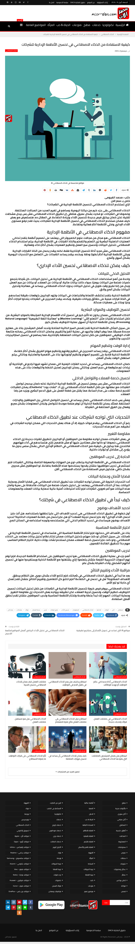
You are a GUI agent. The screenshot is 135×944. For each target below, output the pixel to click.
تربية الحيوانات (88, 869)
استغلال (120, 610)
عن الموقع (91, 2)
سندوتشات (122, 847)
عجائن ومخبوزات (120, 869)
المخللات (122, 836)
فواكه (123, 886)
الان (113, 610)
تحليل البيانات (54, 610)
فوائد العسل (56, 886)
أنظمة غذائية (88, 803)
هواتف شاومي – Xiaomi (19, 863)
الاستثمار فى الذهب (54, 808)
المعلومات (76, 610)
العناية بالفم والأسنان (85, 847)
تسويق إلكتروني (23, 830)
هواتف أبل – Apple (22, 836)
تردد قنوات (57, 874)
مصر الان (10, 610)
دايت (91, 880)
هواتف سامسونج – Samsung (18, 858)
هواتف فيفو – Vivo (21, 869)
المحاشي (122, 825)
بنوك (59, 852)
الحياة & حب (63, 25)
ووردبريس (25, 819)
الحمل (91, 814)
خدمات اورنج (56, 825)
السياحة (90, 863)
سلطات (123, 858)
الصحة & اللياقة (88, 825)
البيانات (107, 610)
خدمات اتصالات (55, 841)
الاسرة (91, 808)
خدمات (96, 25)
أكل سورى (122, 814)
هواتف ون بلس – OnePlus (19, 891)
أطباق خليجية (121, 830)
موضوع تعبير (88, 891)
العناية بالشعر (88, 841)
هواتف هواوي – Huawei (19, 880)
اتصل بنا (51, 2)
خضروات (58, 880)
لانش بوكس (121, 880)
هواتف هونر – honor (21, 886)
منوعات (77, 25)
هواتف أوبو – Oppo (21, 841)
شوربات (123, 863)
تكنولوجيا (108, 25)
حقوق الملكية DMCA (77, 2)
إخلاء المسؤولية (102, 2)
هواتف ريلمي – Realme (19, 852)
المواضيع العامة (36, 25)
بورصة (59, 858)
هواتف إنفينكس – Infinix (19, 847)
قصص (123, 891)
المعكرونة (122, 841)
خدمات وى (57, 836)
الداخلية (99, 610)
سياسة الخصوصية (62, 2)
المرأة (51, 25)
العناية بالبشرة (88, 836)
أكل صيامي (121, 819)
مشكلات (19, 610)
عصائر (124, 874)
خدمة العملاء (36, 610)
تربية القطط (89, 874)
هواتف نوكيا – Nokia (21, 874)
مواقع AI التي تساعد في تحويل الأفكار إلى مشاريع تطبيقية (103, 630)
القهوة (90, 852)
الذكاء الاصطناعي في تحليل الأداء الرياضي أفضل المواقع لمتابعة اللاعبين (35, 632)
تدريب (45, 610)
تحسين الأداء (65, 610)
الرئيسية (122, 25)
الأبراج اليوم (57, 847)
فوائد (27, 610)
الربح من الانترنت (55, 803)
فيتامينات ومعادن (54, 891)
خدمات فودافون (55, 830)
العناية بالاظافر (88, 830)
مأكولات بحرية (120, 808)
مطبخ (87, 25)
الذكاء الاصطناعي (11, 50)
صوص (123, 852)
